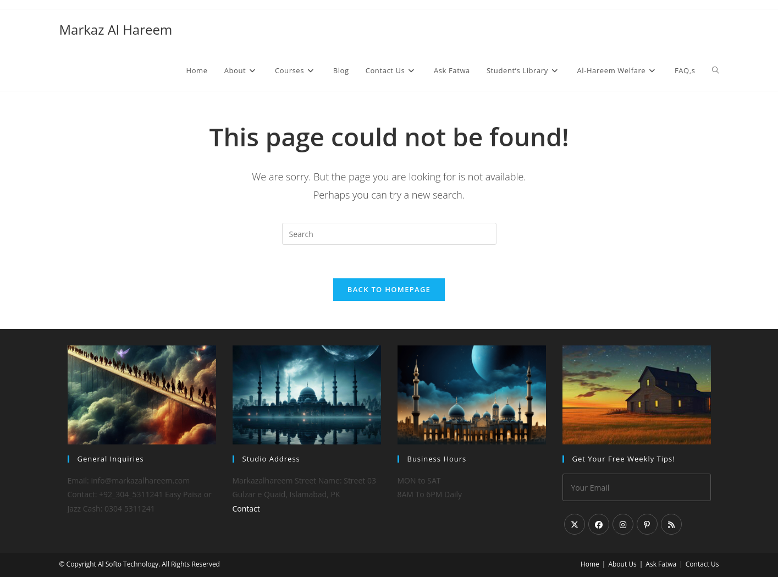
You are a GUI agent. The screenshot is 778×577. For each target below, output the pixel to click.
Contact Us (702, 564)
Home (590, 564)
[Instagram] (623, 524)
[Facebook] (598, 524)
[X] (574, 524)
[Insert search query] (389, 234)
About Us (622, 564)
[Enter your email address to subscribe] (636, 487)
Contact (246, 508)
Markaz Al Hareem (116, 29)
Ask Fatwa (660, 564)
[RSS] (671, 524)
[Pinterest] (647, 524)
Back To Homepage (389, 289)
